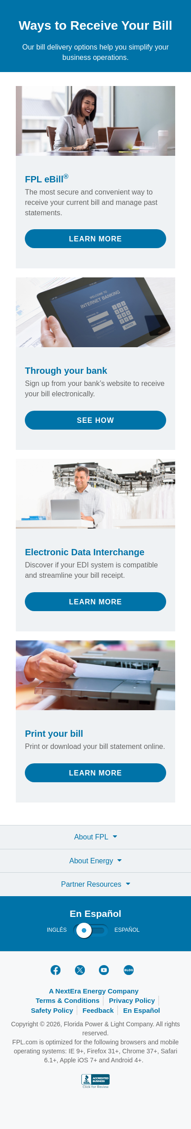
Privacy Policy (132, 1000)
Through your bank (66, 371)
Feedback (98, 1010)
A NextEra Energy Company (94, 991)
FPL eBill (46, 179)
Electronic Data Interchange (84, 552)
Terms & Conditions (67, 1000)
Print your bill (54, 734)
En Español (141, 1010)
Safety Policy (52, 1010)
